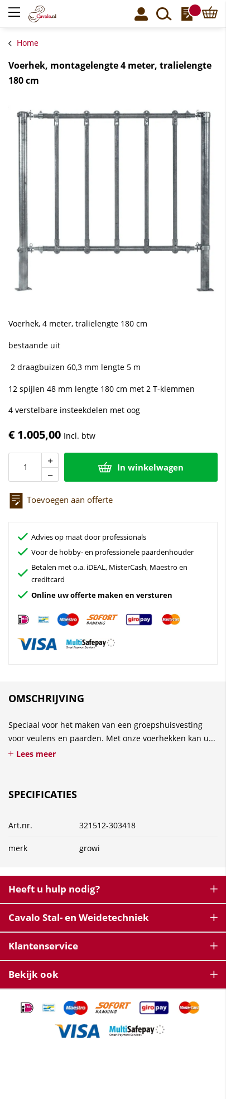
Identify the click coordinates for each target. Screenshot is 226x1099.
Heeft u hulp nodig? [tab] (54, 888)
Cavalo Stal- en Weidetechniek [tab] (78, 917)
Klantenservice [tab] (43, 945)
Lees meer (36, 753)
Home (28, 42)
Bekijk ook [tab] (33, 974)
